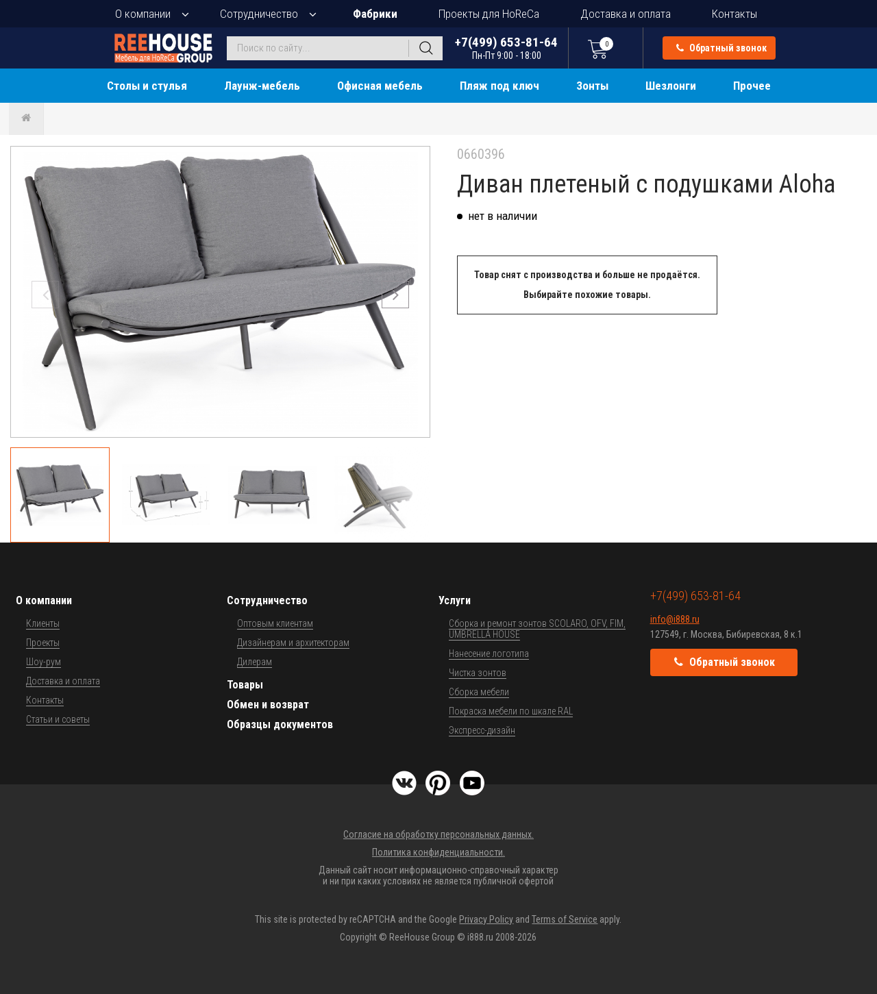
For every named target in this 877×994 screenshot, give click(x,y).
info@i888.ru (675, 619)
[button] (395, 294)
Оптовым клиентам (275, 623)
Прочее (752, 85)
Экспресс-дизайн (482, 730)
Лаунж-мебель (262, 85)
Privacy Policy (486, 919)
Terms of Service (564, 919)
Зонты (592, 85)
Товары (245, 684)
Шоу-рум (43, 661)
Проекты (43, 642)
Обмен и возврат (268, 704)
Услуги (454, 600)
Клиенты (43, 623)
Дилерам (254, 661)
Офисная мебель (380, 85)
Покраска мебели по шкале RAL (511, 711)
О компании (143, 14)
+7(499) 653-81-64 (506, 47)
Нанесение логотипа (489, 653)
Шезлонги (670, 85)
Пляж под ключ (499, 85)
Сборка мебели (479, 691)
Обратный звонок (721, 47)
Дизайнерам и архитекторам (293, 642)
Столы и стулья (147, 85)
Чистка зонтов (477, 672)
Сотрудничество (259, 14)
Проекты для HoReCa (488, 14)
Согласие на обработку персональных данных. (438, 834)
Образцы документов (280, 724)
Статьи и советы (58, 719)
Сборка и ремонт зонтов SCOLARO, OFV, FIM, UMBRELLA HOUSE (537, 629)
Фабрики (375, 14)
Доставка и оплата (625, 14)
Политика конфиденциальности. (438, 852)
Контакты (734, 14)
